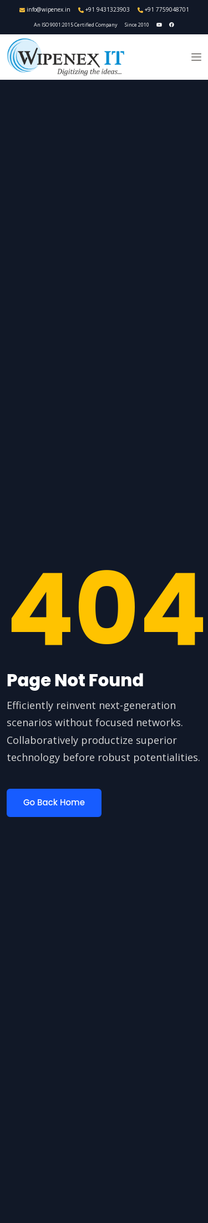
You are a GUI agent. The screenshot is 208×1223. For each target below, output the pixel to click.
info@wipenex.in (44, 9)
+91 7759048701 (163, 9)
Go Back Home (54, 802)
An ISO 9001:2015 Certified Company (76, 24)
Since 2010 (137, 24)
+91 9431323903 (104, 9)
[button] (196, 57)
